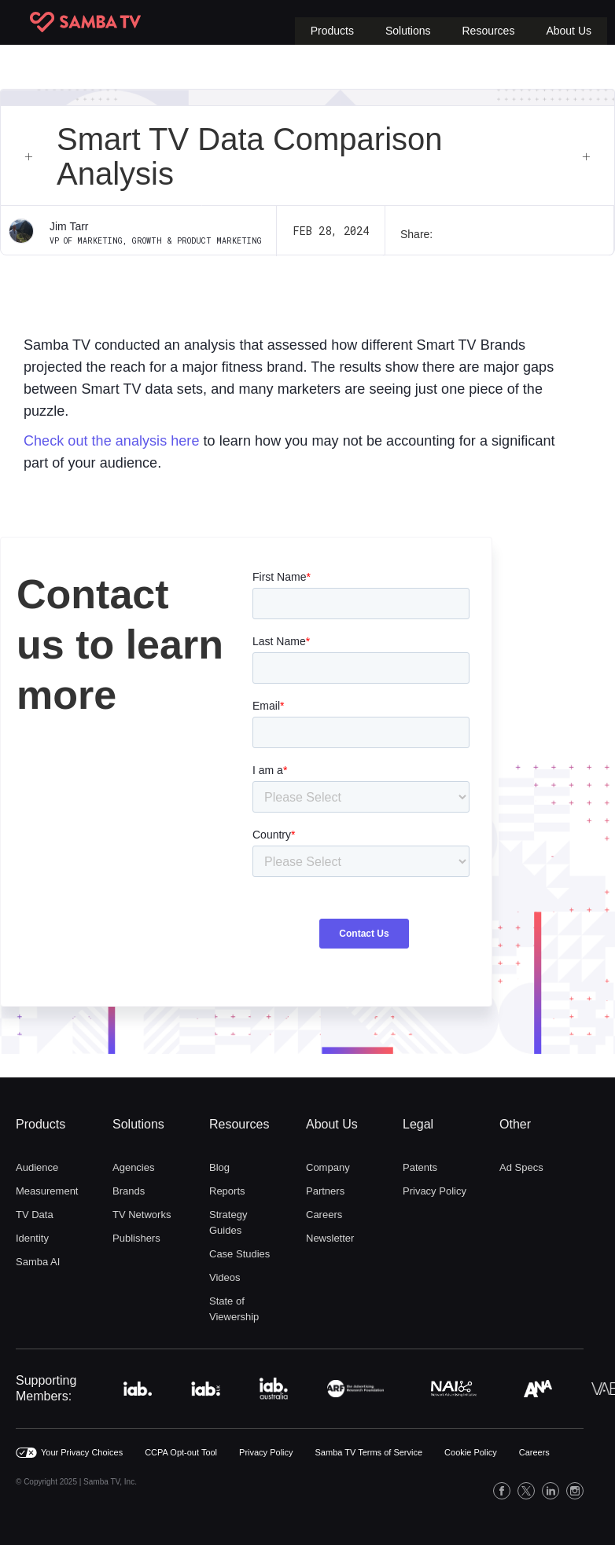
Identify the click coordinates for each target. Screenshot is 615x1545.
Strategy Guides (228, 1222)
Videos (225, 1277)
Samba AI (38, 1262)
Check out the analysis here (111, 441)
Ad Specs (521, 1167)
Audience (37, 1167)
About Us (332, 1124)
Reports (227, 1191)
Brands (128, 1191)
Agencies (133, 1167)
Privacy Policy (434, 1191)
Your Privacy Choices (82, 1452)
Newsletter (330, 1238)
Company (328, 1167)
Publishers (136, 1238)
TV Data (34, 1214)
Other (515, 1124)
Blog (219, 1167)
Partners (325, 1191)
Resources (239, 1124)
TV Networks (141, 1214)
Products (40, 1124)
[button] (332, 31)
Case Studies (239, 1254)
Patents (420, 1167)
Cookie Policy (470, 1452)
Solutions (138, 1124)
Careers (324, 1214)
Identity (32, 1238)
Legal (418, 1124)
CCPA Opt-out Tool (181, 1452)
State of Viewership (234, 1309)
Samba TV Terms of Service (369, 1452)
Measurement (47, 1191)
